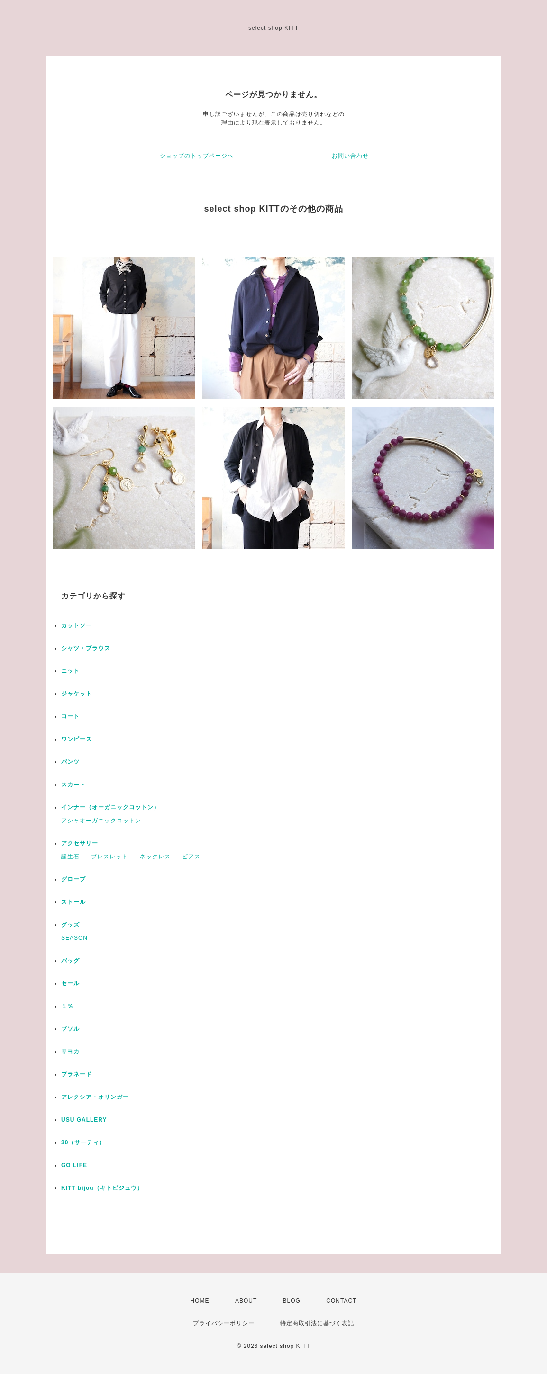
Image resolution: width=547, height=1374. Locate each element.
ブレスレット (109, 856)
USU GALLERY (84, 1119)
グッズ (70, 924)
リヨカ (70, 1051)
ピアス (191, 856)
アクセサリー (79, 843)
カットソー (76, 625)
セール (70, 983)
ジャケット (76, 693)
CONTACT (341, 1300)
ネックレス (155, 856)
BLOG (292, 1300)
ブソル (70, 1029)
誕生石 (70, 856)
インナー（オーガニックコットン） (110, 807)
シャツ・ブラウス (85, 648)
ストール (73, 902)
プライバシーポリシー (224, 1323)
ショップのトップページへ (197, 155)
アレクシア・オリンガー (95, 1097)
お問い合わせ (350, 155)
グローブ (73, 879)
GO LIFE (74, 1165)
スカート (73, 784)
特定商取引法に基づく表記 (317, 1323)
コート (70, 716)
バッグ (70, 960)
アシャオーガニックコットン (101, 820)
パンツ (70, 761)
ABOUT (246, 1300)
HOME (200, 1300)
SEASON (74, 938)
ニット (70, 671)
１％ (67, 1006)
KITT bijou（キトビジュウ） (102, 1188)
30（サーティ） (83, 1142)
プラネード (76, 1074)
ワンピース (76, 739)
